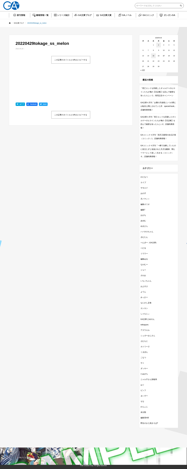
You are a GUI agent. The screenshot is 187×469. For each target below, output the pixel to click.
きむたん (144, 237)
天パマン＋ (145, 199)
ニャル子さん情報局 (149, 379)
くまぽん (144, 352)
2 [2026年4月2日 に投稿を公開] (158, 45)
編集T (143, 210)
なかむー (144, 264)
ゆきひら (144, 226)
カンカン (144, 308)
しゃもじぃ (145, 314)
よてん (143, 292)
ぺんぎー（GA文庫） (149, 243)
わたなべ (144, 177)
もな (142, 401)
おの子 (143, 193)
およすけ (144, 286)
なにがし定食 (146, 303)
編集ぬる (144, 259)
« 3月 (143, 70)
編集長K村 (145, 418)
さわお (143, 275)
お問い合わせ (156, 457)
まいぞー (144, 396)
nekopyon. (145, 325)
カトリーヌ (145, 346)
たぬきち (144, 374)
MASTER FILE (126, 457)
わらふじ (144, 407)
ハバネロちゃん (147, 232)
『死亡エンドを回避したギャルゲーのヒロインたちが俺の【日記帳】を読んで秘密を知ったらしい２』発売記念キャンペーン (158, 92)
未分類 (143, 412)
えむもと (144, 341)
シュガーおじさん (148, 336)
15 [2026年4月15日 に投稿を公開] (153, 56)
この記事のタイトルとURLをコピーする (70, 60)
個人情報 (141, 457)
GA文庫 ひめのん (148, 319)
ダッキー (144, 368)
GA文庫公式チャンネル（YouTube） (55, 457)
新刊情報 (21, 15)
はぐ (142, 385)
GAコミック (148, 15)
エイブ (143, 182)
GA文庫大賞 (105, 15)
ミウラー (144, 253)
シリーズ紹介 (63, 15)
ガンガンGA (169, 15)
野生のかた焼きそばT (149, 423)
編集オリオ (145, 204)
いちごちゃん (146, 281)
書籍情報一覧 (42, 15)
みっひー (144, 297)
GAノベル (127, 15)
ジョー (143, 270)
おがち (143, 215)
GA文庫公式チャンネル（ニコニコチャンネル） (95, 457)
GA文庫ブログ (85, 15)
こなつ (143, 357)
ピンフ (143, 390)
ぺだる (143, 248)
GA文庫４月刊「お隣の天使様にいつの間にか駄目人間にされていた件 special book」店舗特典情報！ (158, 106)
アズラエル (145, 330)
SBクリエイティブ (26, 457)
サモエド (144, 188)
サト (142, 363)
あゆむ (143, 221)
